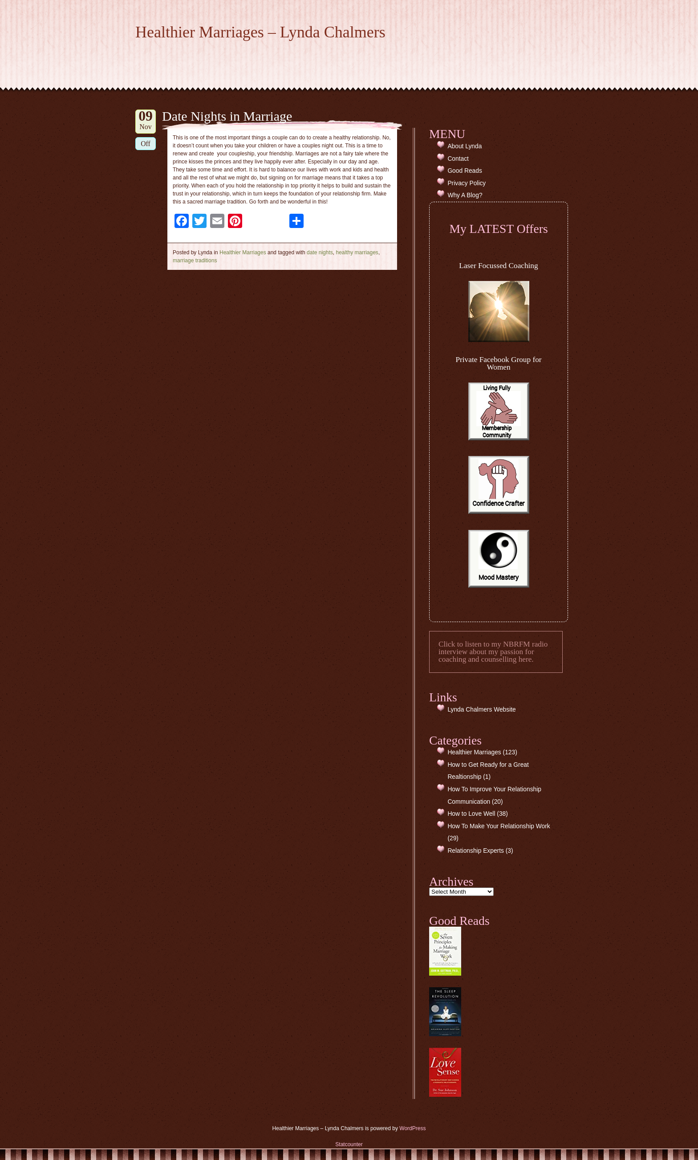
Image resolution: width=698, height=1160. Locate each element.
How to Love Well (471, 813)
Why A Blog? (464, 195)
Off (145, 143)
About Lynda (464, 146)
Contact (458, 158)
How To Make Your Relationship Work (498, 826)
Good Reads (464, 170)
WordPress (412, 1128)
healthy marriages (357, 252)
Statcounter (348, 1144)
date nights (320, 252)
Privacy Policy (466, 183)
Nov (145, 120)
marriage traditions (195, 260)
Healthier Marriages (242, 252)
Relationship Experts (475, 850)
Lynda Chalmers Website (481, 709)
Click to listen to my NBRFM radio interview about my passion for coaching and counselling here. (493, 652)
